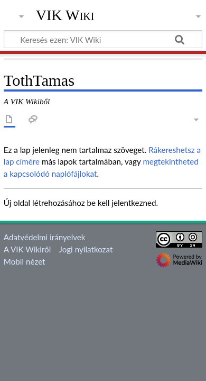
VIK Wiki (65, 15)
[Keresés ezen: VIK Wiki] (103, 39)
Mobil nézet (24, 261)
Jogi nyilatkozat (86, 249)
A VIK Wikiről (27, 249)
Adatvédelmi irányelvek (45, 237)
